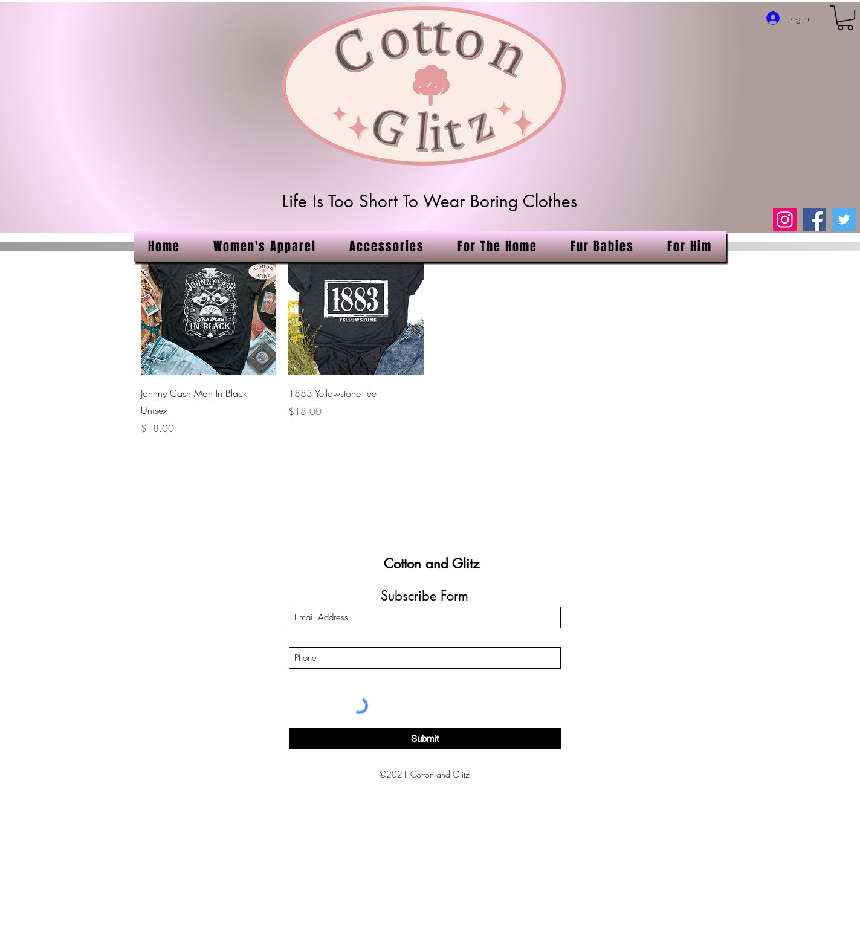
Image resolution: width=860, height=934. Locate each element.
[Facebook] (814, 219)
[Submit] (425, 738)
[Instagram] (785, 219)
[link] (845, 17)
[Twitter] (844, 219)
